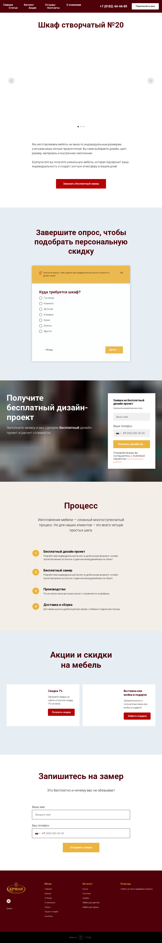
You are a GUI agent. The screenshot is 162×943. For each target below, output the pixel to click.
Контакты (53, 7)
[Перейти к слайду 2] (81, 126)
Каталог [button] (29, 4)
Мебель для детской (91, 903)
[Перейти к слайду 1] (78, 126)
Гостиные (87, 894)
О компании (73, 4)
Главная (8, 4)
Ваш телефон (40, 825)
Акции (32, 7)
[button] (145, 6)
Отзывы (50, 4)
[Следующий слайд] (150, 81)
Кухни (85, 889)
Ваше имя (38, 807)
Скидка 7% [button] (55, 691)
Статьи (13, 7)
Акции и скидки (51, 912)
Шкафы (86, 898)
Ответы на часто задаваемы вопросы (137, 889)
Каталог (48, 894)
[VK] (9, 901)
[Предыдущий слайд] (11, 81)
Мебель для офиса (91, 907)
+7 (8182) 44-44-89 (113, 6)
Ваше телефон (122, 426)
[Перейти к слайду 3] (83, 126)
